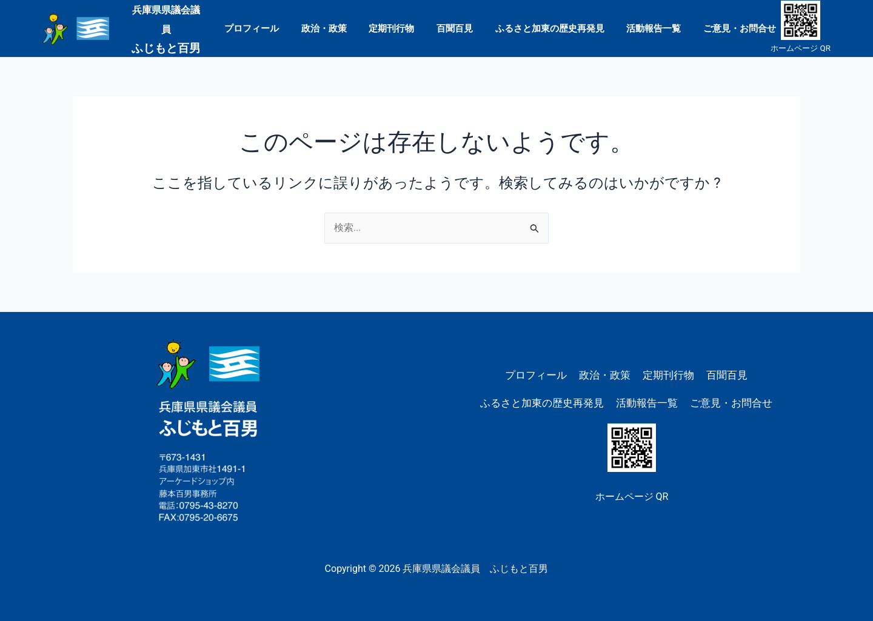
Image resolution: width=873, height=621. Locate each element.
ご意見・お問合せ (727, 27)
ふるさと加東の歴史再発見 (545, 27)
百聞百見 (454, 27)
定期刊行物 (395, 27)
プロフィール (263, 27)
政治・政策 (332, 27)
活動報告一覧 (645, 27)
